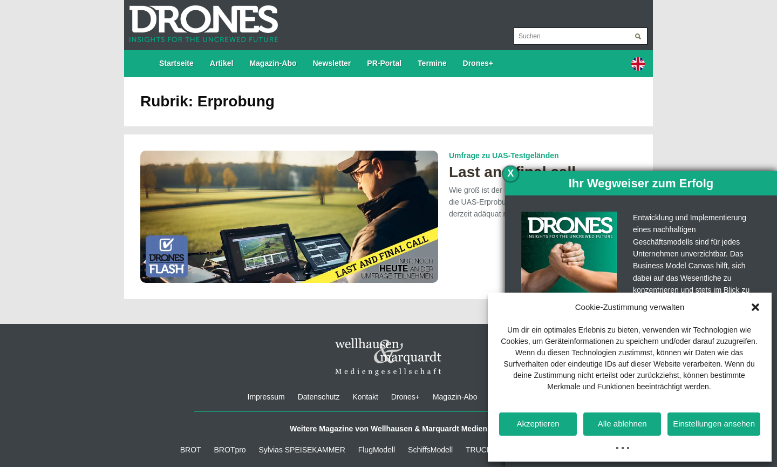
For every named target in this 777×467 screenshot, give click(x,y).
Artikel (222, 63)
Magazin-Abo (272, 63)
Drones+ (478, 63)
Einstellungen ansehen (714, 423)
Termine (432, 63)
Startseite (176, 63)
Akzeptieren (537, 423)
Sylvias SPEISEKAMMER (302, 449)
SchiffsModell (430, 449)
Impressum (266, 396)
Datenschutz (319, 396)
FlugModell (376, 449)
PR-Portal (384, 63)
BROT (190, 449)
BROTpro (230, 449)
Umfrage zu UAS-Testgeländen (504, 155)
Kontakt (365, 396)
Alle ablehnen (622, 423)
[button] (755, 307)
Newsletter (332, 63)
